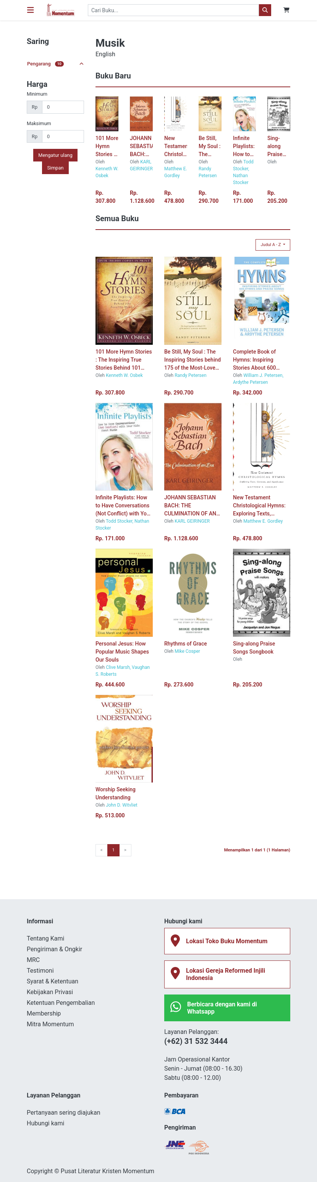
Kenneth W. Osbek (124, 375)
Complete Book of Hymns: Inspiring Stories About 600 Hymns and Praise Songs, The (255, 360)
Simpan (55, 168)
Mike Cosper (187, 651)
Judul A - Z (271, 244)
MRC (33, 960)
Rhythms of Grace (185, 644)
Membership (44, 1013)
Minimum (37, 94)
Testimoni (40, 970)
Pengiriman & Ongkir (54, 949)
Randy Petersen (190, 375)
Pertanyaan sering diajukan (63, 1112)
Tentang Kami (45, 938)
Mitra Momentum (50, 1024)
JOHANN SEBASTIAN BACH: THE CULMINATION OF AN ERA (141, 146)
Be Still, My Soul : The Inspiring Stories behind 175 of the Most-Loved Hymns (210, 146)
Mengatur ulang (55, 155)
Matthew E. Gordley (263, 521)
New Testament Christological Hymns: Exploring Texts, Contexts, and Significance (175, 146)
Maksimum (39, 123)
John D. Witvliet (121, 805)
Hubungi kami (45, 1123)
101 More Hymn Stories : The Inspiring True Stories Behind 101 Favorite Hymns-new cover (106, 146)
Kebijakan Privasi (50, 992)
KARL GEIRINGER (192, 521)
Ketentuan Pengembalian (61, 1002)
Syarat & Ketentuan (52, 981)
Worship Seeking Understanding (115, 793)
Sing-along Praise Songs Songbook (278, 146)
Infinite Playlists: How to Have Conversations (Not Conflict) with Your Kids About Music (244, 146)
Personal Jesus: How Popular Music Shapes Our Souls (122, 652)
